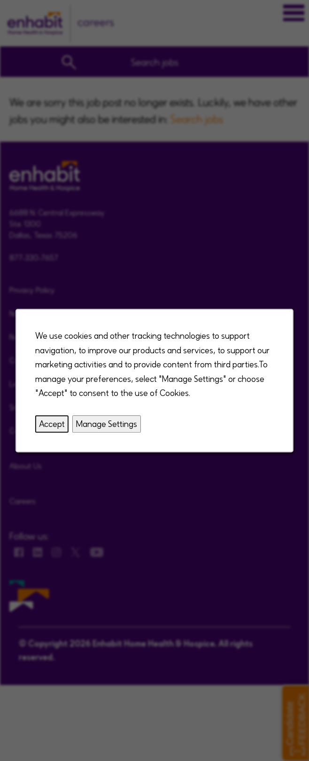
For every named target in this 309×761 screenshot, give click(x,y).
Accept (52, 423)
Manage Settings (106, 423)
